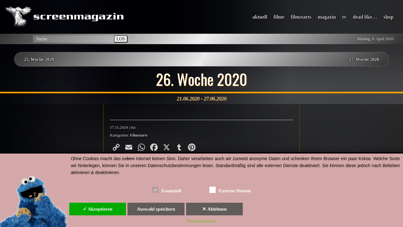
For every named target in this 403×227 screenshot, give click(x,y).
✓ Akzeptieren (97, 209)
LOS (120, 38)
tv (344, 17)
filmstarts (301, 17)
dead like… (365, 17)
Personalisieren (201, 221)
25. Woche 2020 (39, 59)
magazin (327, 17)
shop (388, 17)
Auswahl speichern (156, 209)
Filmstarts (139, 135)
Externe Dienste (230, 189)
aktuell (260, 17)
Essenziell (166, 189)
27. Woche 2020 (364, 59)
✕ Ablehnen (214, 209)
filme (279, 17)
